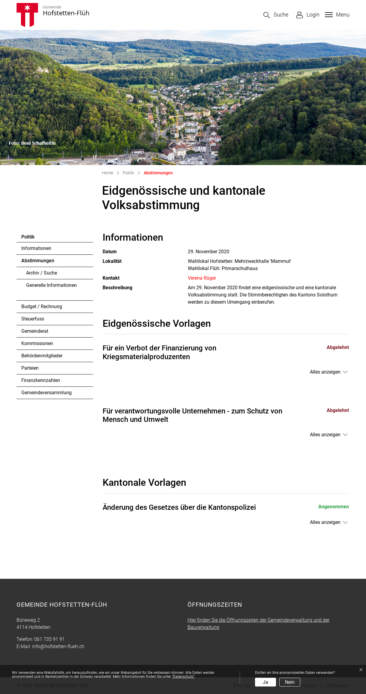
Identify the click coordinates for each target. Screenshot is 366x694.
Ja (265, 682)
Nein (290, 682)
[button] (276, 15)
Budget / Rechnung (41, 306)
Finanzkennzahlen (40, 380)
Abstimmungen (37, 262)
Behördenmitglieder (41, 356)
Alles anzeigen (325, 372)
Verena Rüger (202, 278)
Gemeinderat (34, 331)
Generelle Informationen (51, 285)
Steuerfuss (32, 319)
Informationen (36, 248)
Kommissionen (37, 343)
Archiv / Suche (41, 273)
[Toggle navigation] (336, 15)
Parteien (30, 368)
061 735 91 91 (49, 639)
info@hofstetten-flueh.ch (58, 646)
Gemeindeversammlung (46, 392)
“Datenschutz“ (183, 676)
